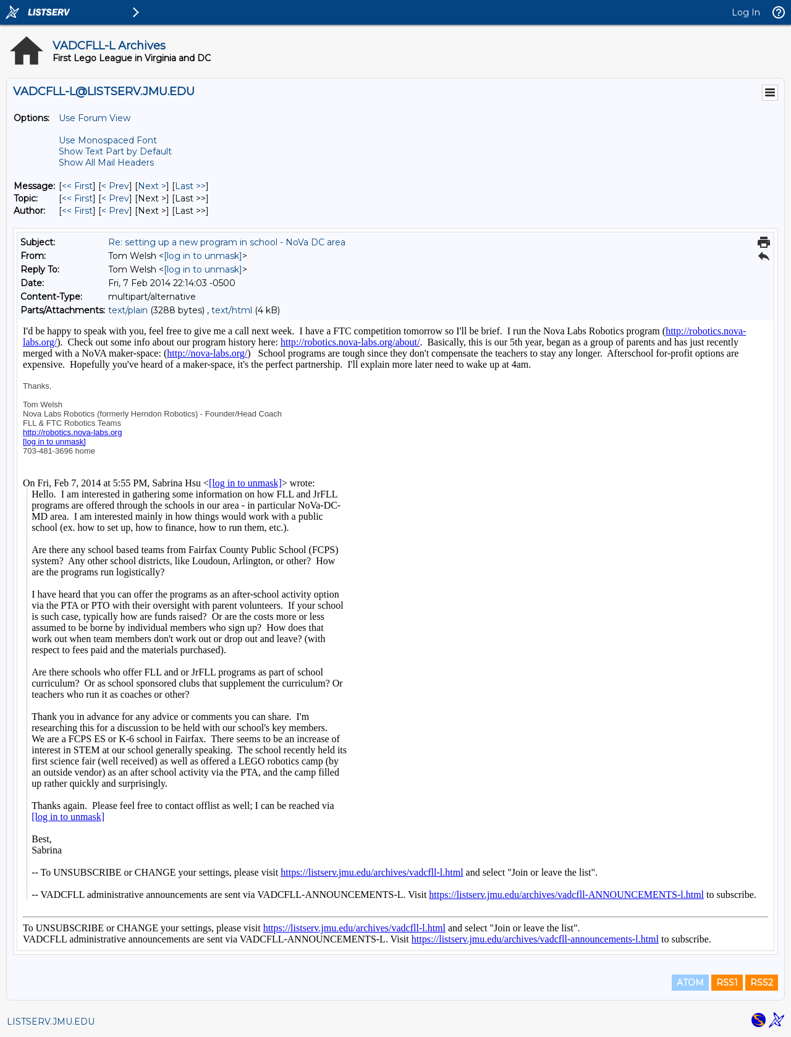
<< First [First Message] (77, 186)
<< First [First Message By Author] (77, 210)
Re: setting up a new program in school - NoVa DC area (226, 242)
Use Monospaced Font (108, 140)
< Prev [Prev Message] (115, 186)
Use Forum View (94, 118)
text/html (231, 310)
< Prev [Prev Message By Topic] (115, 198)
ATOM (690, 982)
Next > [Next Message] (152, 186)
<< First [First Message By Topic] (77, 198)
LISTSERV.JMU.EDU (51, 1021)
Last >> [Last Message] (190, 186)
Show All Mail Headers (106, 162)
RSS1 (727, 982)
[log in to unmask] (203, 255)
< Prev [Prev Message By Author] (115, 210)
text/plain (128, 310)
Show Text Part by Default (115, 151)
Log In (746, 12)
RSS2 (761, 982)
